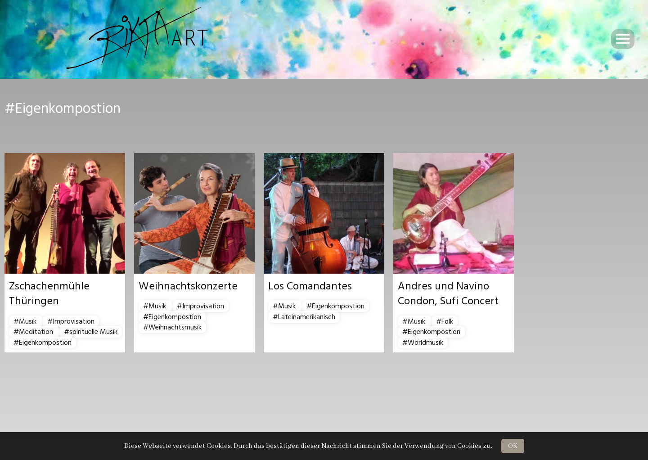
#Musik (26, 321)
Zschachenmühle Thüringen (49, 294)
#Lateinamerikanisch (304, 317)
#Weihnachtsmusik (172, 327)
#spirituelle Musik (90, 332)
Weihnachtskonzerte (188, 286)
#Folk (444, 321)
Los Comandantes (310, 286)
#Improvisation (70, 321)
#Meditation (34, 332)
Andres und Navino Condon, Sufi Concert (448, 294)
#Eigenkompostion (43, 342)
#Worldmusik (422, 342)
